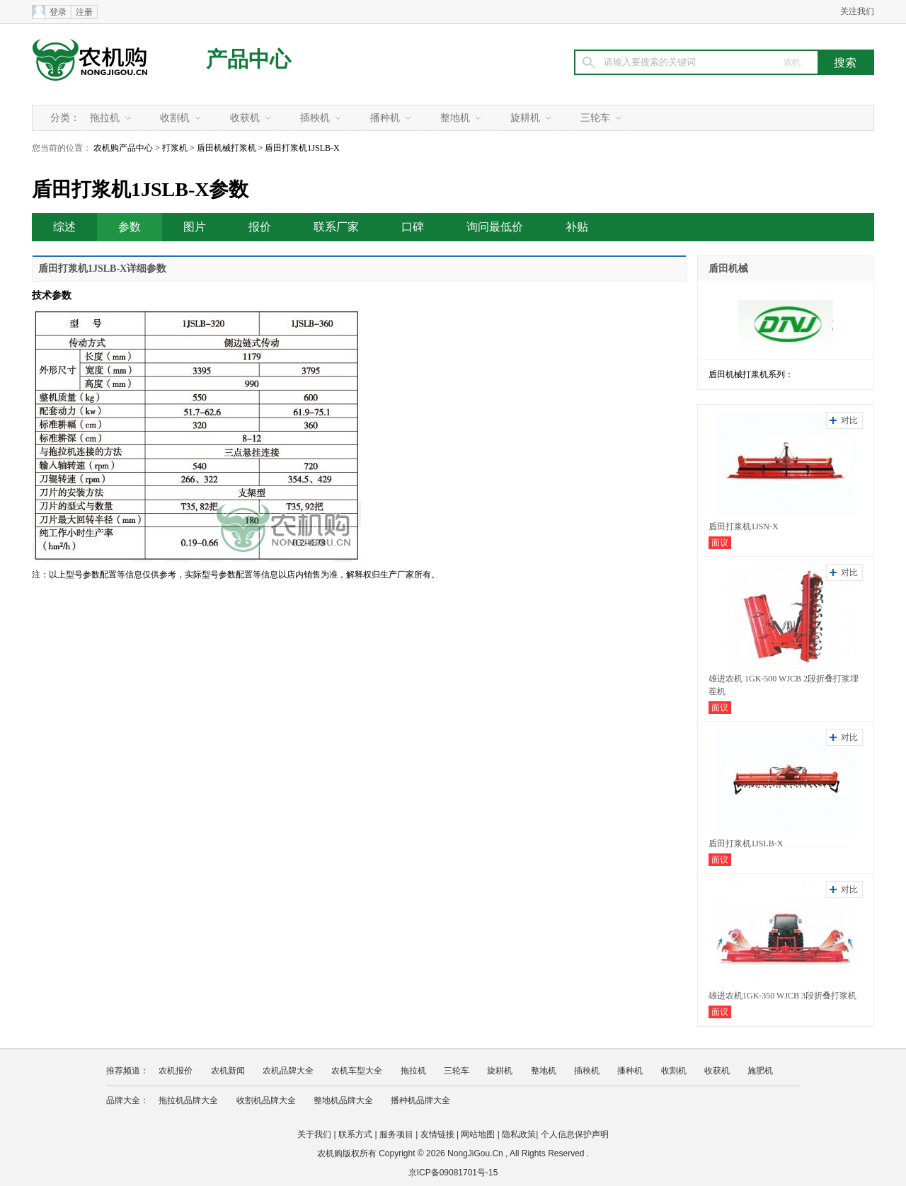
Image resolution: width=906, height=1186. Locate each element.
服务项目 (396, 1134)
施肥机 (760, 1071)
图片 (194, 227)
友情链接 (437, 1134)
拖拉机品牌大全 (188, 1100)
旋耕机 (525, 118)
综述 (64, 227)
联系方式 (355, 1134)
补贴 (577, 227)
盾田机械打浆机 (226, 148)
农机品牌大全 (288, 1071)
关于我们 (314, 1134)
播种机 (385, 118)
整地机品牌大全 (343, 1100)
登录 (58, 12)
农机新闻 (228, 1071)
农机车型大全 (356, 1071)
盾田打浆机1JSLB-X (746, 843)
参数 (129, 227)
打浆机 (175, 148)
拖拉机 (105, 118)
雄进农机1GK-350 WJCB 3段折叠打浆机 (782, 996)
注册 (84, 12)
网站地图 (478, 1134)
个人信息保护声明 (575, 1134)
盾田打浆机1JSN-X (744, 526)
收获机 (245, 118)
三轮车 (595, 118)
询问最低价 (494, 227)
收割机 (175, 118)
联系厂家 (336, 227)
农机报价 (176, 1071)
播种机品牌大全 (420, 1100)
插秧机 (315, 118)
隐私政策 (519, 1134)
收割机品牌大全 (266, 1100)
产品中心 (248, 59)
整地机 (455, 118)
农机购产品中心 (123, 148)
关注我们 (857, 11)
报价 (259, 227)
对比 (849, 420)
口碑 (412, 227)
